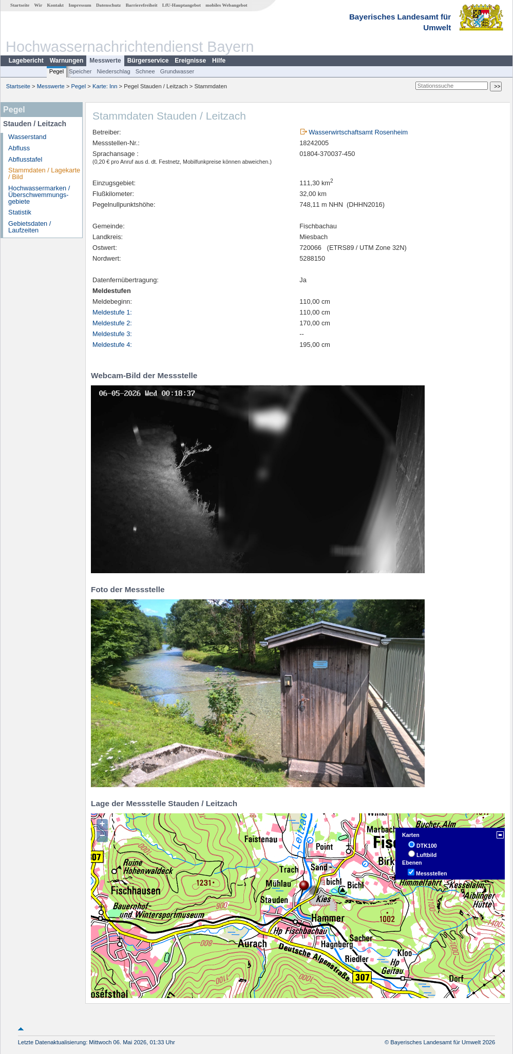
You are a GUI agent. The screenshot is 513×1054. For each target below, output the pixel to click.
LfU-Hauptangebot (181, 5)
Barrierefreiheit (142, 5)
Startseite (19, 5)
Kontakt (55, 5)
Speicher (80, 71)
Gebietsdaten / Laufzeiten (29, 227)
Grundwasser (177, 71)
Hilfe (218, 60)
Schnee (145, 71)
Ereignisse (190, 60)
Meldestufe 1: (112, 312)
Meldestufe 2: (112, 323)
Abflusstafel (25, 159)
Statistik (19, 212)
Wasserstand (27, 137)
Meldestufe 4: (112, 344)
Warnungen (67, 60)
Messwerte (105, 60)
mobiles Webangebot (226, 5)
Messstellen (431, 873)
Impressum (79, 5)
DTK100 (426, 846)
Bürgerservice (148, 60)
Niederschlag (113, 71)
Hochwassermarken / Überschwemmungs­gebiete (39, 194)
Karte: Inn (105, 86)
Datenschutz (108, 5)
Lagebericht (26, 60)
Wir (38, 5)
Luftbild (426, 855)
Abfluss (19, 148)
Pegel (56, 71)
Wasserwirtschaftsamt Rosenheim (358, 132)
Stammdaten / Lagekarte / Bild (44, 173)
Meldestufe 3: (112, 334)
